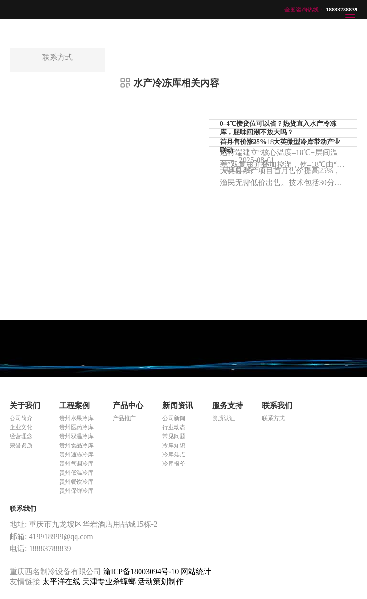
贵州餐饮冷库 (76, 481)
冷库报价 (173, 463)
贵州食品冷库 (76, 445)
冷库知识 (173, 445)
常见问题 (173, 436)
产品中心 (128, 405)
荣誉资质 (21, 445)
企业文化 (21, 427)
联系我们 (277, 405)
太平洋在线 (62, 581)
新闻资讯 (177, 405)
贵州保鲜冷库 (76, 491)
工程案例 (74, 405)
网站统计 (196, 571)
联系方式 (273, 418)
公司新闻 (173, 418)
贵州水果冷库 (76, 418)
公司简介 (21, 418)
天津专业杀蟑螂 (110, 581)
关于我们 (25, 405)
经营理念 (21, 436)
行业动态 (173, 427)
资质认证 (223, 418)
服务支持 (227, 405)
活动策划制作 (161, 581)
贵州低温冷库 (76, 472)
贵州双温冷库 (76, 436)
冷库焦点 (173, 454)
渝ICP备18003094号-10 (141, 571)
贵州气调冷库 (76, 463)
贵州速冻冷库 (76, 454)
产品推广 (124, 418)
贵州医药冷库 (76, 427)
